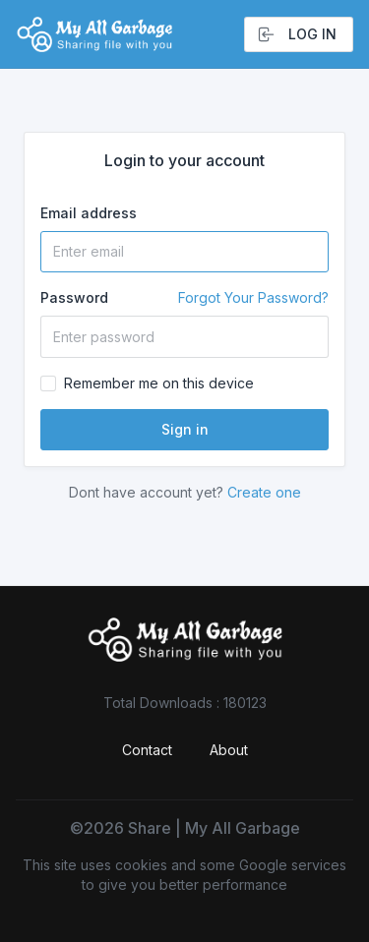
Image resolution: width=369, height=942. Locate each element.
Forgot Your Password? (253, 297)
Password (184, 298)
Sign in (185, 429)
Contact (147, 749)
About (229, 749)
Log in (297, 34)
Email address (88, 213)
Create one (264, 492)
